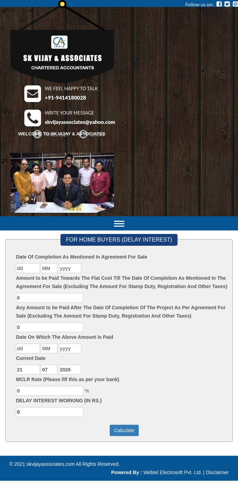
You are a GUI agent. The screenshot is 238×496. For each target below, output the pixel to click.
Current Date (31, 358)
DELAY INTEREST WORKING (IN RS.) (59, 400)
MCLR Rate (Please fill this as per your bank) (67, 379)
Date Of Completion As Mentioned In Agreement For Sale (81, 257)
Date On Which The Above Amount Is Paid (64, 337)
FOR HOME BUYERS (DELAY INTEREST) (119, 240)
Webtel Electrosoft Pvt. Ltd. (172, 472)
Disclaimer (217, 472)
